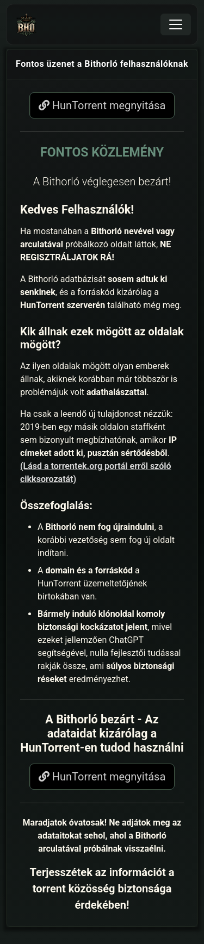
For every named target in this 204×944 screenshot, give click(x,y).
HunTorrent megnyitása (102, 105)
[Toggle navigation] (175, 24)
